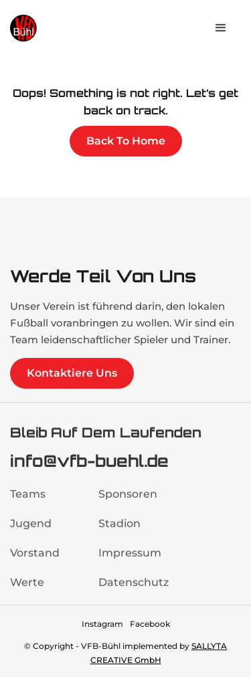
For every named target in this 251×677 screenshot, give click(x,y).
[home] (50, 28)
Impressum (129, 559)
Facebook (150, 624)
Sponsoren (127, 500)
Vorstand (35, 559)
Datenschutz (133, 589)
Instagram (102, 624)
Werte (27, 589)
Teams (28, 500)
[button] (221, 28)
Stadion (119, 530)
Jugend (31, 530)
